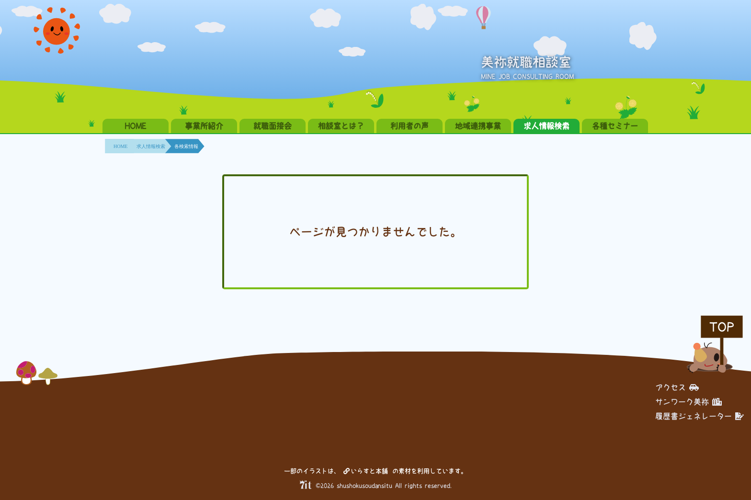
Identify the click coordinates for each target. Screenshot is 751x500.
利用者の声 (409, 126)
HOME (136, 126)
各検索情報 (186, 146)
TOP (721, 327)
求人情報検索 (546, 126)
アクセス (677, 387)
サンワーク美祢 (688, 402)
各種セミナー (615, 126)
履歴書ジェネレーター (699, 416)
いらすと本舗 (365, 471)
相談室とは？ (341, 126)
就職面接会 (272, 126)
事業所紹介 (204, 126)
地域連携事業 (478, 126)
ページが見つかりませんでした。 (375, 232)
